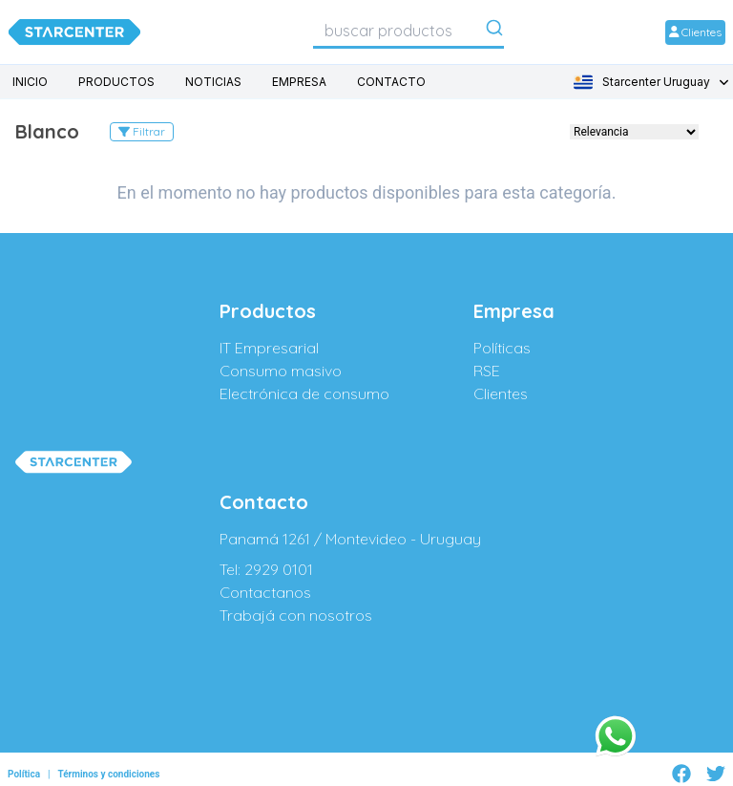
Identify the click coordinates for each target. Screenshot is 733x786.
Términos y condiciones (108, 774)
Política (24, 774)
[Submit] (494, 31)
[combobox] (408, 30)
